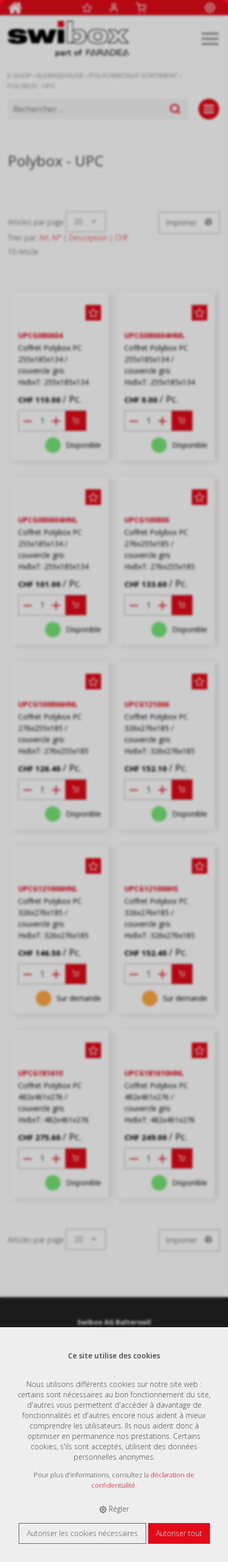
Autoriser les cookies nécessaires (82, 1533)
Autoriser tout (179, 1533)
